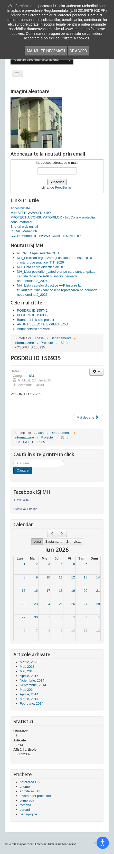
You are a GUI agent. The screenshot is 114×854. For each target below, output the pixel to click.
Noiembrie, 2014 (32, 680)
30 (36, 617)
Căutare (22, 470)
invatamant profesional (36, 796)
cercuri (25, 810)
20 (85, 591)
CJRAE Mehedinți (24, 231)
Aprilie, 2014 (29, 694)
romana (25, 805)
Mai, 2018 (27, 667)
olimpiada (27, 800)
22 (23, 604)
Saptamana (53, 541)
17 (48, 591)
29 (23, 617)
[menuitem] (42, 60)
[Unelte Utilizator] (96, 372)
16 (36, 591)
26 (73, 604)
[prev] (52, 533)
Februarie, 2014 (31, 703)
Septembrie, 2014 (33, 685)
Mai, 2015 (27, 671)
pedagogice (28, 814)
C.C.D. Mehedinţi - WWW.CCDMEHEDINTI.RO (46, 236)
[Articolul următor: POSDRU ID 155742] (88, 417)
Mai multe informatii (46, 51)
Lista (76, 541)
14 (98, 577)
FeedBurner (64, 187)
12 (73, 577)
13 (85, 577)
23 (36, 604)
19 (73, 591)
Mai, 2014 (27, 690)
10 (48, 577)
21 (98, 591)
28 (98, 604)
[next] (62, 533)
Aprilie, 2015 (29, 676)
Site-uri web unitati (24, 226)
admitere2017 (30, 791)
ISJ (31, 376)
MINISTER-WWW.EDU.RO (31, 213)
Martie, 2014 (29, 699)
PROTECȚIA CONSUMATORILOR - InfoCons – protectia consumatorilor (53, 219)
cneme (25, 787)
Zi (67, 541)
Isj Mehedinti (21, 499)
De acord (78, 51)
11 (60, 577)
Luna (37, 541)
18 (60, 591)
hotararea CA (30, 782)
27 (85, 604)
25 (60, 604)
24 (48, 604)
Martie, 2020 (29, 662)
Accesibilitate (20, 208)
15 (23, 591)
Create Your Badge (25, 508)
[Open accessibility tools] (103, 843)
